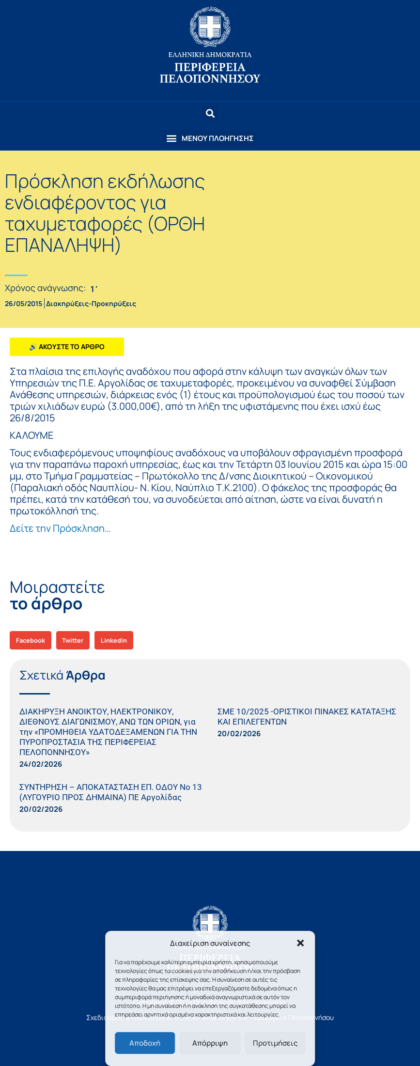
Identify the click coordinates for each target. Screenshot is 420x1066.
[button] (300, 943)
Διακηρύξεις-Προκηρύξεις (91, 303)
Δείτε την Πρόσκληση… (60, 528)
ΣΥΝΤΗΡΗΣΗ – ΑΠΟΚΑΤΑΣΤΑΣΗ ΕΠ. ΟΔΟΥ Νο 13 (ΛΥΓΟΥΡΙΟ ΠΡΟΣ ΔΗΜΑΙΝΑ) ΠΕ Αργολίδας (110, 792)
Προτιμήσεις (275, 1043)
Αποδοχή (144, 1043)
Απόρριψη (210, 1043)
